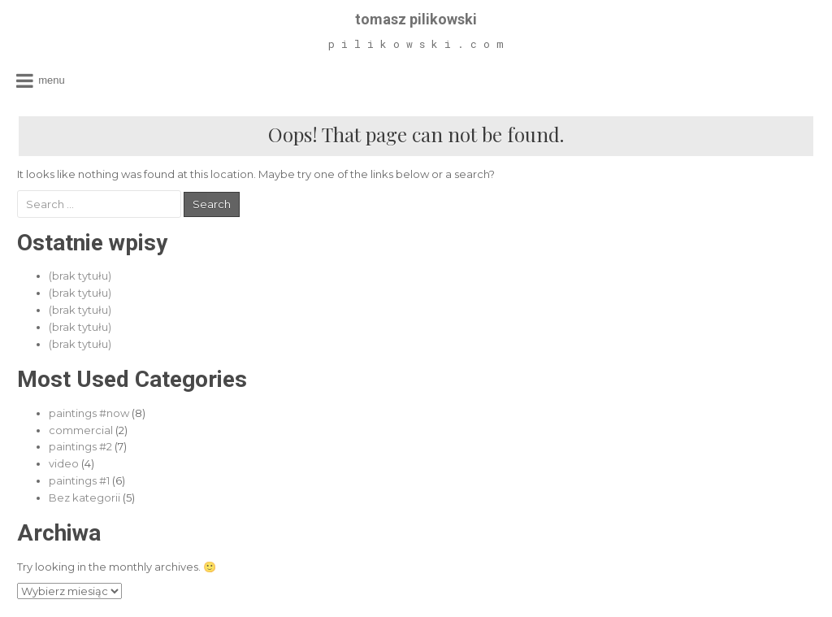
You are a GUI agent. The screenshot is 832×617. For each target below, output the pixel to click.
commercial (81, 430)
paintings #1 (79, 480)
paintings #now (89, 412)
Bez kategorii (84, 497)
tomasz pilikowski (416, 19)
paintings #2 (80, 446)
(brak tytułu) (80, 275)
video (64, 463)
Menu (51, 80)
